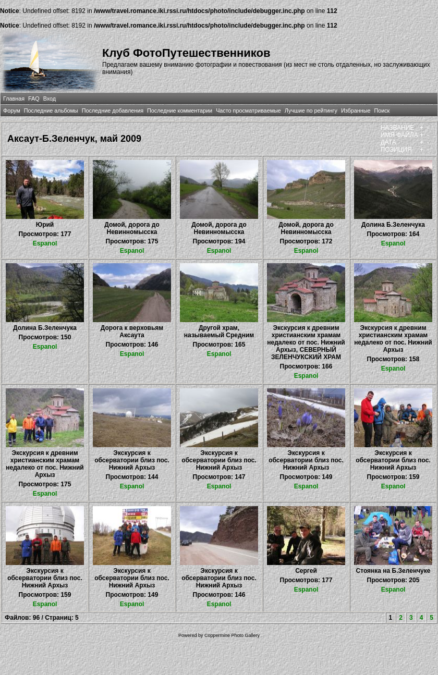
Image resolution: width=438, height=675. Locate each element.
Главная (14, 98)
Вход (49, 98)
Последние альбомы (51, 110)
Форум (11, 110)
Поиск (382, 110)
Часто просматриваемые (248, 110)
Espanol (45, 243)
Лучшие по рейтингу (311, 110)
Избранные (355, 110)
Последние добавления (112, 110)
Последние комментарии (179, 110)
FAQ (34, 98)
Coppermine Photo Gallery (232, 635)
